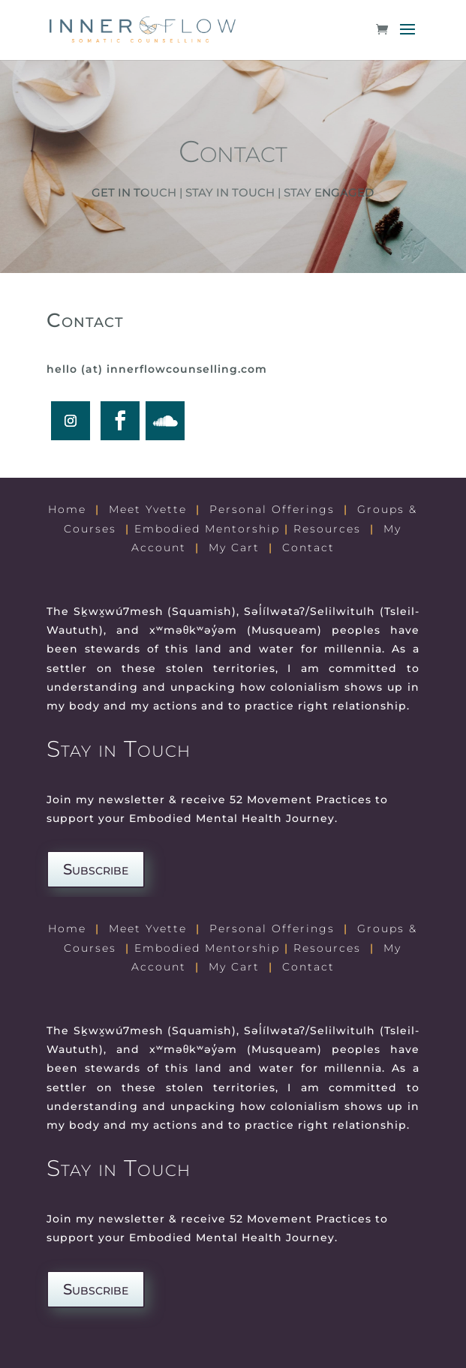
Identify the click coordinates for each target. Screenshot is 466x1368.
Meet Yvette (148, 509)
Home (67, 509)
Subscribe (95, 869)
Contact (308, 547)
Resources (327, 529)
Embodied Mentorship (207, 529)
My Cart (234, 547)
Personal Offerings (272, 509)
